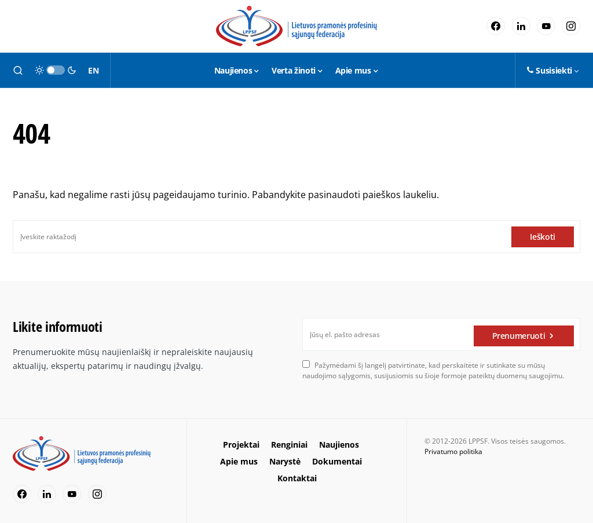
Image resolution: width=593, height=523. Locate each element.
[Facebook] (495, 26)
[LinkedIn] (521, 26)
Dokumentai (337, 461)
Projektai (241, 444)
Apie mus (239, 461)
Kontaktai (297, 478)
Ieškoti (542, 236)
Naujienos (339, 444)
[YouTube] (546, 26)
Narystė (285, 461)
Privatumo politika (453, 451)
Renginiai (289, 444)
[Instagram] (571, 26)
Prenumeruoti (519, 334)
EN (93, 70)
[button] (18, 70)
